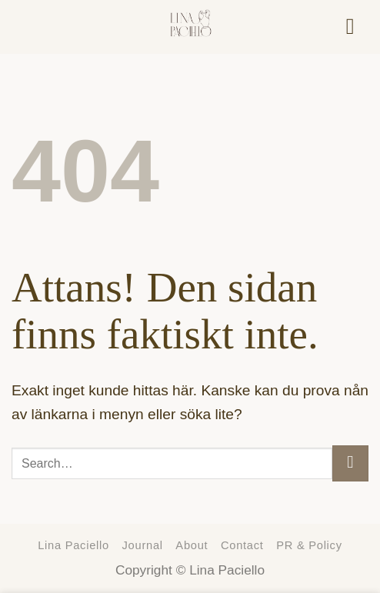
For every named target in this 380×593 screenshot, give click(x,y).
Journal (142, 545)
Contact (242, 545)
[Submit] (350, 463)
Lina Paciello (73, 545)
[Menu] (357, 26)
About (191, 545)
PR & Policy (309, 545)
